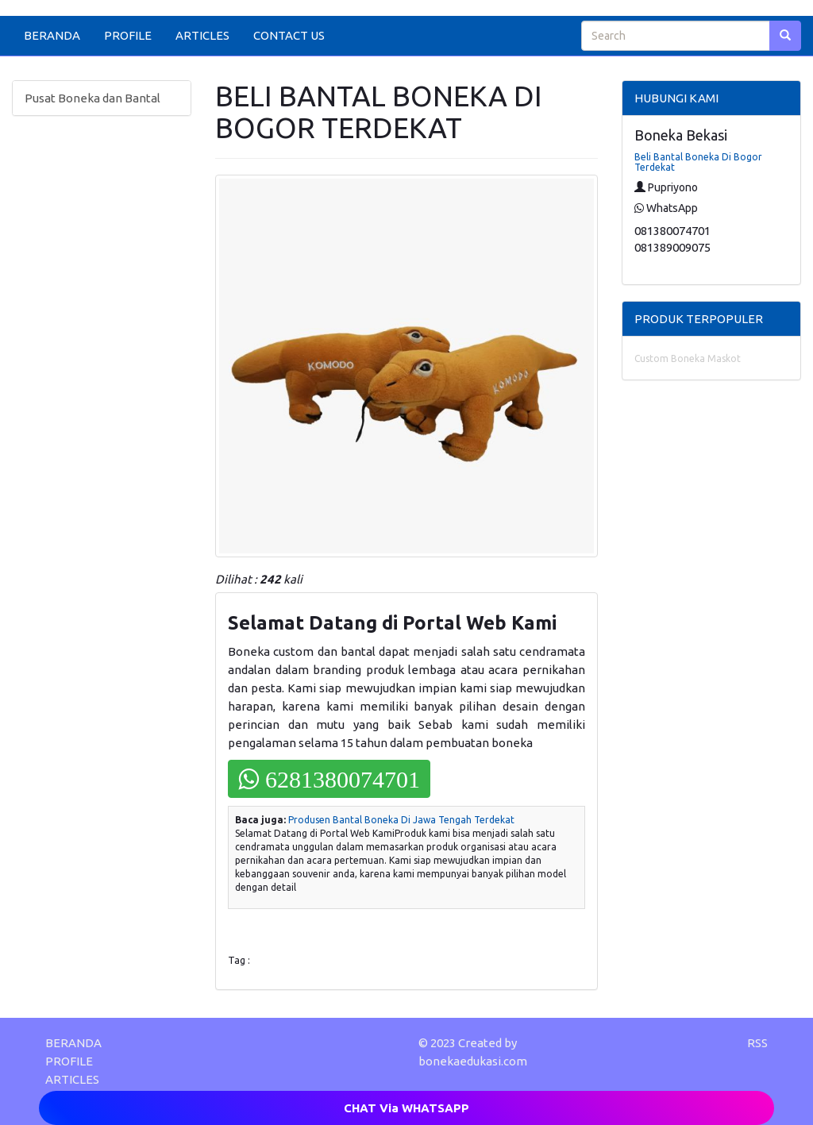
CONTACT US (289, 35)
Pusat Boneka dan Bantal (92, 98)
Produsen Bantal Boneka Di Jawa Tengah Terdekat (401, 820)
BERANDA (52, 35)
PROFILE (128, 35)
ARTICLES (202, 35)
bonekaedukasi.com (472, 1061)
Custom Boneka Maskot (687, 358)
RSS (757, 1043)
